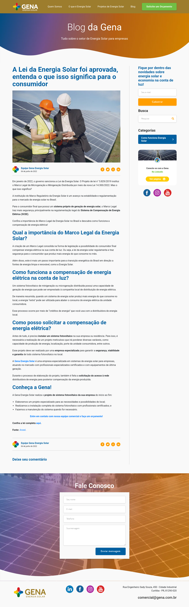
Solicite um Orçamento (159, 6)
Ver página (157, 179)
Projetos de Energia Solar (111, 6)
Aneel (23, 430)
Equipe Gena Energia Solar (35, 168)
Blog (133, 6)
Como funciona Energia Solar (153, 139)
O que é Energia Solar (80, 6)
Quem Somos (55, 6)
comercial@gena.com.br (157, 597)
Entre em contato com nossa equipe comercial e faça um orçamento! (66, 416)
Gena (25, 6)
